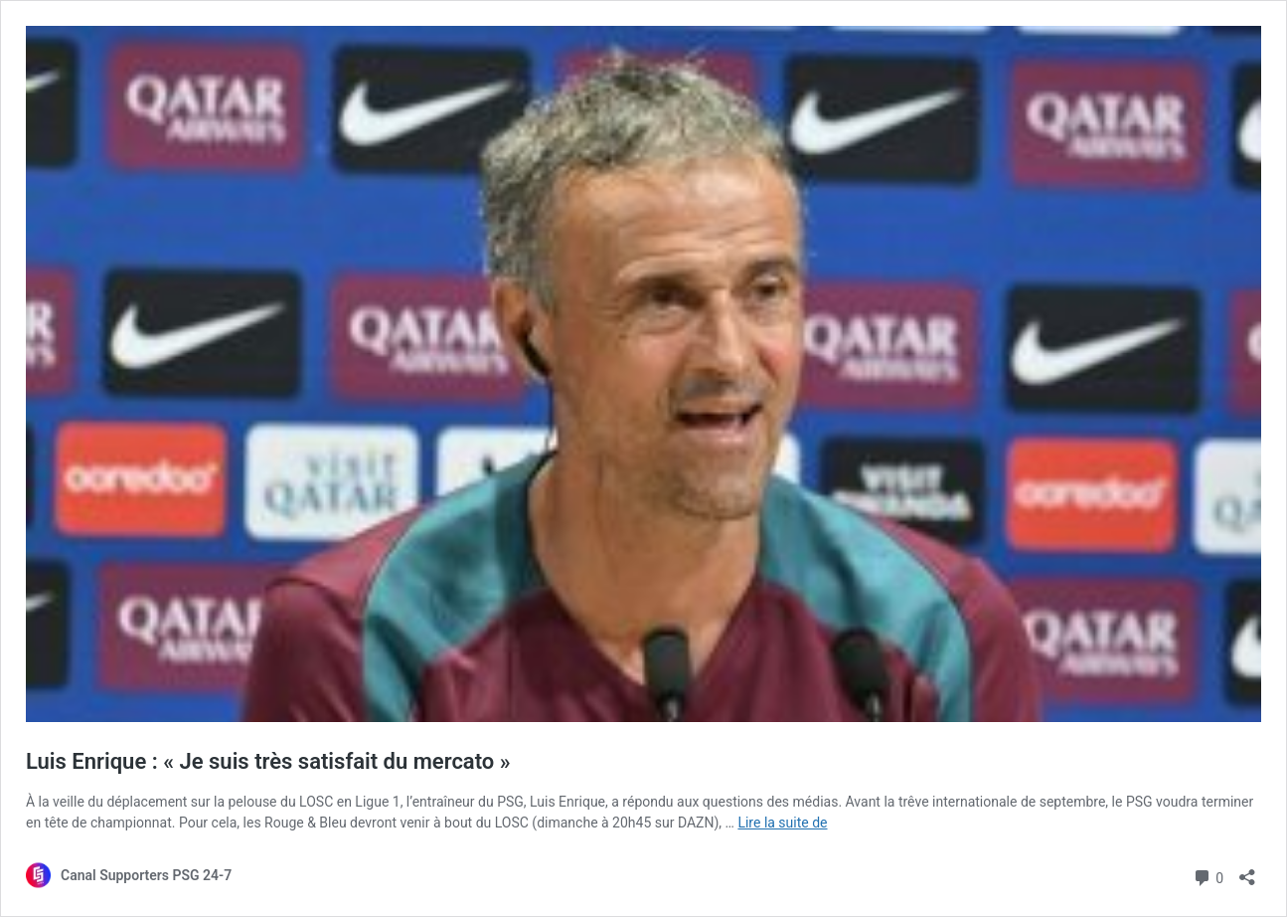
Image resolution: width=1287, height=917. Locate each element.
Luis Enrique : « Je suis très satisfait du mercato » (268, 761)
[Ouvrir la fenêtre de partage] (1247, 870)
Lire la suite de (782, 822)
